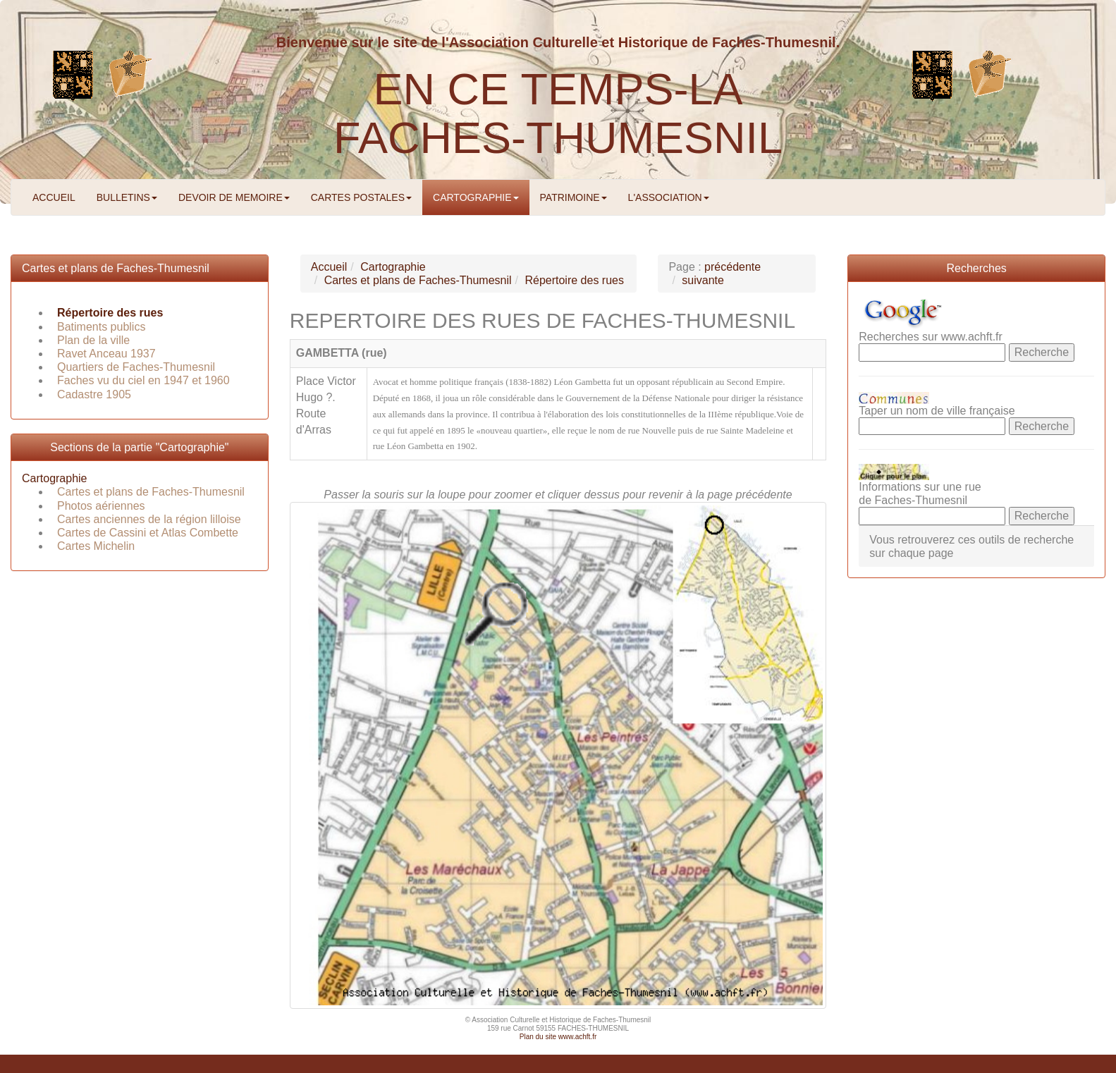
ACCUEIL (53, 197)
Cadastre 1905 (94, 394)
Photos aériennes (101, 506)
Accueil (329, 267)
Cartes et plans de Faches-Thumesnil (115, 268)
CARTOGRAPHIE (476, 197)
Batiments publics (101, 327)
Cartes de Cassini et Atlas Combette (147, 533)
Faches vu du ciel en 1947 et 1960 (143, 380)
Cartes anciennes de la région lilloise (149, 519)
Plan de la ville (93, 340)
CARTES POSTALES (361, 197)
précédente (732, 267)
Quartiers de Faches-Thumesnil (136, 367)
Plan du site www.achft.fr (558, 1037)
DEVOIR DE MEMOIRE (234, 197)
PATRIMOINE (573, 197)
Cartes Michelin (96, 546)
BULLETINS (127, 197)
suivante (703, 280)
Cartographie (54, 478)
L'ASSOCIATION (668, 197)
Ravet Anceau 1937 (106, 354)
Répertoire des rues (110, 313)
